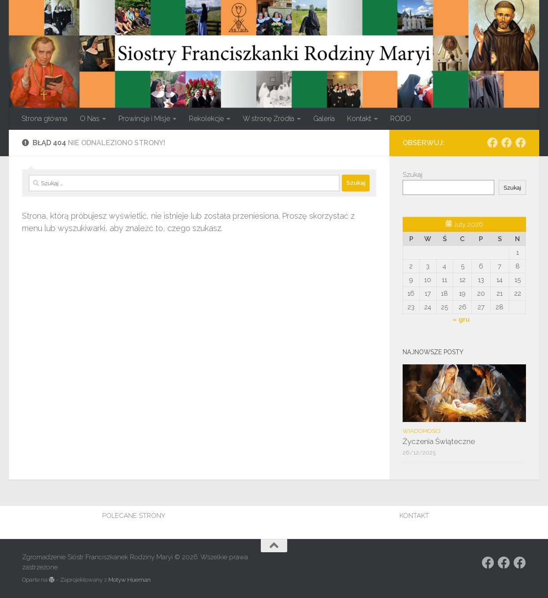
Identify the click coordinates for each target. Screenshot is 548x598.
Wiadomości (422, 431)
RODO (400, 118)
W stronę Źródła (268, 118)
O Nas (90, 118)
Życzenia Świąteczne (439, 441)
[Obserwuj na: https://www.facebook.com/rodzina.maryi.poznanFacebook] (506, 142)
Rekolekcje (206, 118)
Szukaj (412, 175)
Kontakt (359, 118)
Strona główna (44, 118)
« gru (461, 319)
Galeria (324, 118)
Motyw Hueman (129, 579)
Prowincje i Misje (144, 118)
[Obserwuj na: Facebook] (492, 142)
